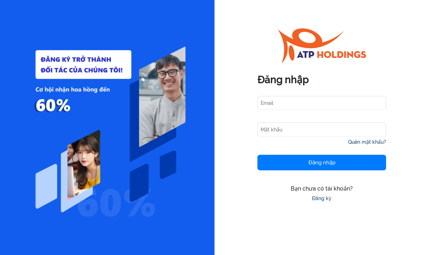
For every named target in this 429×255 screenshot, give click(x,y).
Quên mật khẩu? (367, 142)
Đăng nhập (321, 162)
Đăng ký (322, 198)
